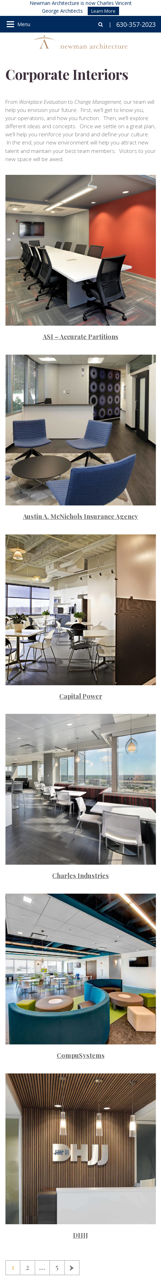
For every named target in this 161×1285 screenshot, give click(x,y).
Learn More (103, 11)
